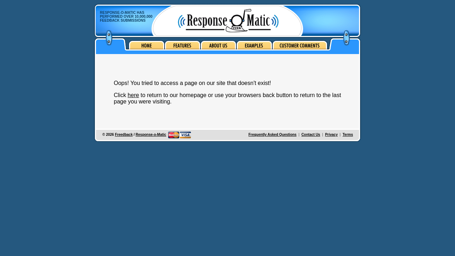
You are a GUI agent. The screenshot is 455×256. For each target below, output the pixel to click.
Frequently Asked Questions (272, 135)
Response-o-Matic (151, 135)
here (133, 95)
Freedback (124, 135)
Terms (348, 135)
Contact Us (310, 135)
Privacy (331, 135)
